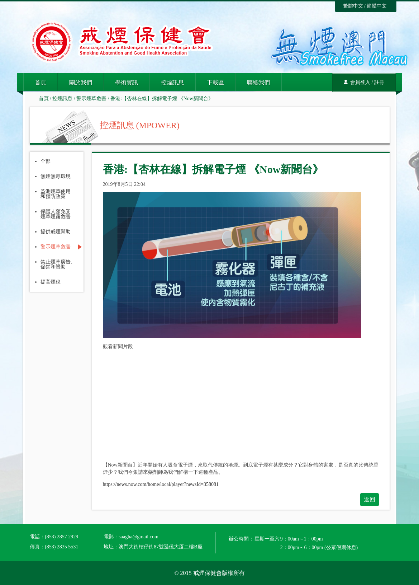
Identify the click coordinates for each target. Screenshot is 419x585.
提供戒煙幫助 (56, 231)
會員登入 (360, 82)
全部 (46, 161)
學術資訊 (126, 82)
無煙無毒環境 (56, 176)
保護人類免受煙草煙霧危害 (56, 214)
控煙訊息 (172, 82)
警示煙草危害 (91, 98)
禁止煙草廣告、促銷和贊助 (58, 264)
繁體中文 (353, 6)
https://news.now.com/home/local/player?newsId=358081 (161, 484)
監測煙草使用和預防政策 (56, 194)
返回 (369, 499)
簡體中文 (377, 6)
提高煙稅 (51, 282)
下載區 (215, 82)
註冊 (379, 82)
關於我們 (80, 82)
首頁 (40, 82)
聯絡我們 (258, 82)
